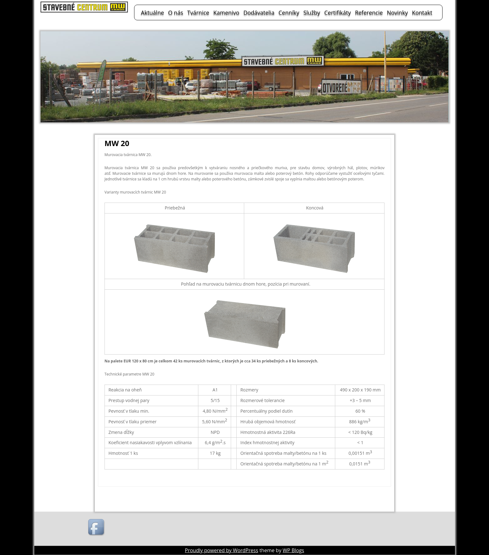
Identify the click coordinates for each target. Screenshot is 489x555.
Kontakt (422, 12)
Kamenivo (226, 12)
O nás (175, 12)
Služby (311, 12)
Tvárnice (198, 12)
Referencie (369, 12)
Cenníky (288, 12)
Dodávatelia (258, 12)
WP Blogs (293, 550)
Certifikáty (337, 12)
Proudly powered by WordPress (221, 550)
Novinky (397, 12)
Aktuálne (152, 12)
